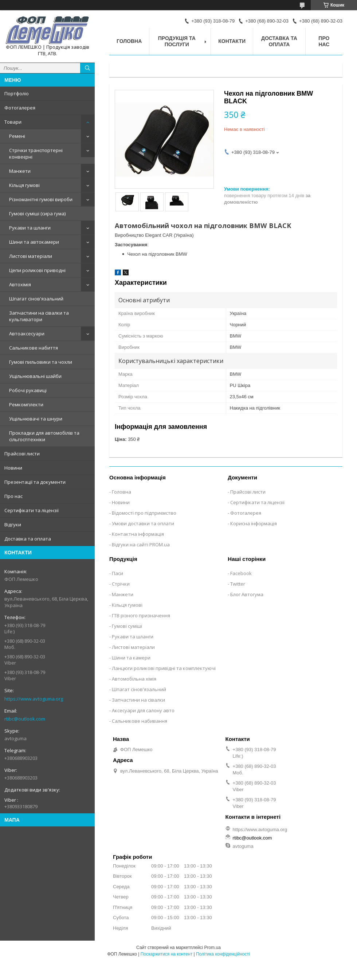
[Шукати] (87, 68)
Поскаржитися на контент (166, 954)
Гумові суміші (127, 626)
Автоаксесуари (26, 333)
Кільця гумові (24, 185)
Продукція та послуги (177, 41)
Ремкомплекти (26, 404)
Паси (117, 573)
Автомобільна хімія (134, 678)
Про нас (13, 496)
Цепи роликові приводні (37, 270)
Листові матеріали (30, 256)
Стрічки (121, 584)
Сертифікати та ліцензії (31, 510)
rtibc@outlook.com (24, 718)
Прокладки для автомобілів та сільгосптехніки (44, 436)
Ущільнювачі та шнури (35, 418)
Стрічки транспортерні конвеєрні (36, 153)
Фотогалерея (19, 107)
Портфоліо (16, 93)
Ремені (17, 136)
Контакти (232, 41)
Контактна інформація (138, 534)
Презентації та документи (35, 482)
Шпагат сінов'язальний (36, 298)
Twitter (237, 584)
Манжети (20, 171)
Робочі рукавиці (28, 390)
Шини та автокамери (34, 242)
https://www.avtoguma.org (33, 698)
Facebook (241, 573)
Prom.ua (212, 947)
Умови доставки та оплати (143, 523)
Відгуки (12, 524)
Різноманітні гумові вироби (40, 199)
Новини (13, 467)
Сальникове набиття (33, 347)
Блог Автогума (246, 594)
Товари (12, 122)
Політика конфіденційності (223, 954)
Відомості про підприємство (144, 513)
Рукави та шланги (30, 227)
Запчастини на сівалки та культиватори (39, 316)
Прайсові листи (22, 453)
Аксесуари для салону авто (143, 710)
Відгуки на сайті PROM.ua (141, 544)
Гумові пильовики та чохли (40, 362)
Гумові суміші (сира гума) (37, 213)
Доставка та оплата (27, 538)
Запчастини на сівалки (138, 700)
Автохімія (20, 284)
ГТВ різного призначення (141, 615)
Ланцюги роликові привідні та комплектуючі (164, 668)
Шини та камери (131, 657)
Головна (129, 41)
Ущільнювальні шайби (35, 376)
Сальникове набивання (139, 721)
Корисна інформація (253, 523)
